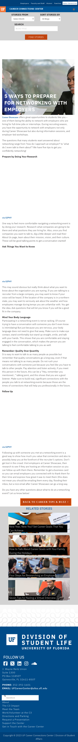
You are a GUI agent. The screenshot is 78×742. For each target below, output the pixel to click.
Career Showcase (10, 117)
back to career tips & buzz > (46, 502)
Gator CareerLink (70, 3)
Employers (25, 3)
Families (57, 3)
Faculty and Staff (37, 3)
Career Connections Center (26, 9)
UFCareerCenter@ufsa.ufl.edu (29, 688)
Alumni (49, 3)
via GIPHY (7, 217)
